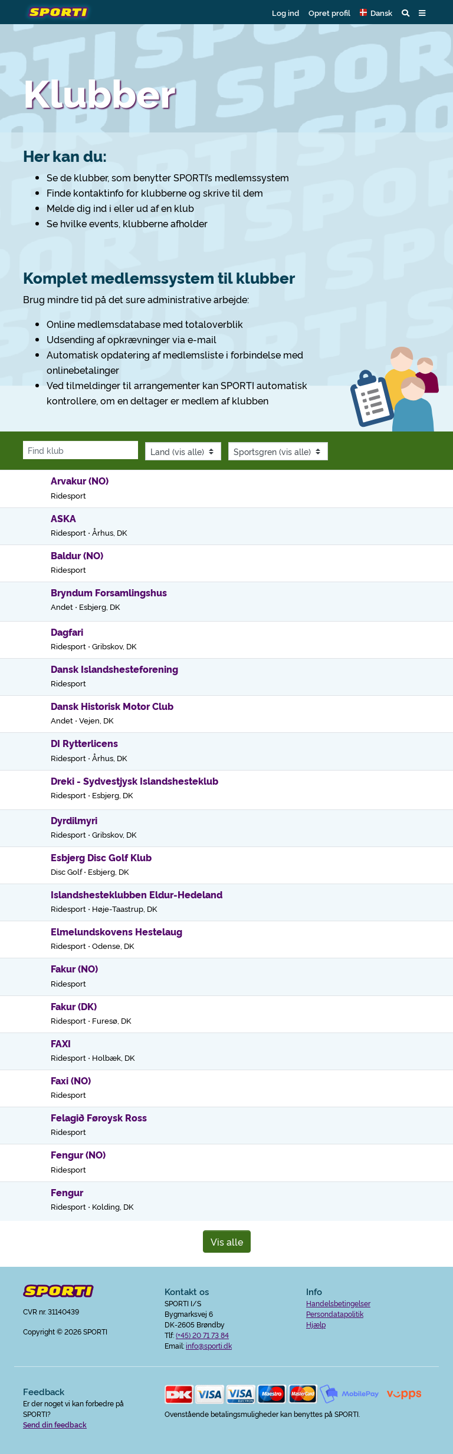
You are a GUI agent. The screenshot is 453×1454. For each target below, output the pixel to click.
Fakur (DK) (74, 1006)
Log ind (285, 12)
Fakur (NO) (74, 968)
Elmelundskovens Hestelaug (116, 931)
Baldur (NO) (77, 555)
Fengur (67, 1192)
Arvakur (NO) (80, 480)
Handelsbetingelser (338, 1303)
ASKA (63, 518)
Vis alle (227, 1241)
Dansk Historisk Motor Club (112, 705)
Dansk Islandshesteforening (114, 668)
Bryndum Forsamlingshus (109, 592)
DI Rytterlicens (84, 742)
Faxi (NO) (71, 1080)
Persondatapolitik (334, 1314)
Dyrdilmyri (74, 820)
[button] (376, 12)
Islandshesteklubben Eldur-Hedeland (136, 894)
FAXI (61, 1043)
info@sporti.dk (209, 1345)
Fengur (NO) (78, 1154)
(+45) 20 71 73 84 (202, 1335)
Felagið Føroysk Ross (99, 1117)
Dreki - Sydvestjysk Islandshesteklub (134, 780)
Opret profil (329, 12)
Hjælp (316, 1324)
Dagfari (67, 631)
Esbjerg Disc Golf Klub (101, 857)
